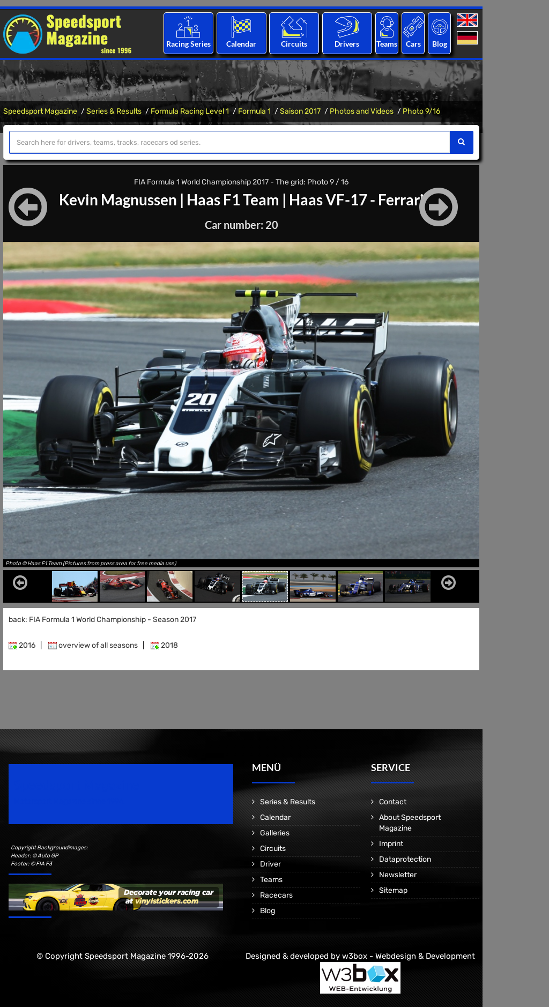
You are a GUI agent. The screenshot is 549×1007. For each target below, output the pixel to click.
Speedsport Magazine (40, 111)
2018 (164, 645)
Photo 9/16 (421, 111)
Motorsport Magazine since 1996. (69, 801)
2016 (22, 645)
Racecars (276, 895)
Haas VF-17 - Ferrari (356, 199)
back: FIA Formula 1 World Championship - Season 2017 (102, 619)
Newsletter (398, 874)
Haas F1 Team (233, 199)
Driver (270, 864)
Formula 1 (254, 111)
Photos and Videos (362, 111)
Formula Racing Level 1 (190, 111)
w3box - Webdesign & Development (408, 956)
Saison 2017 (300, 111)
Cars (413, 43)
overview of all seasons (93, 645)
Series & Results (114, 111)
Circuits (294, 43)
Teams (386, 43)
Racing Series (188, 43)
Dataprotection (405, 859)
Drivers (347, 43)
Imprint (391, 843)
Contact (392, 801)
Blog (439, 43)
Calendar (241, 43)
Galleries (275, 833)
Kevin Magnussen (118, 199)
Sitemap (393, 890)
